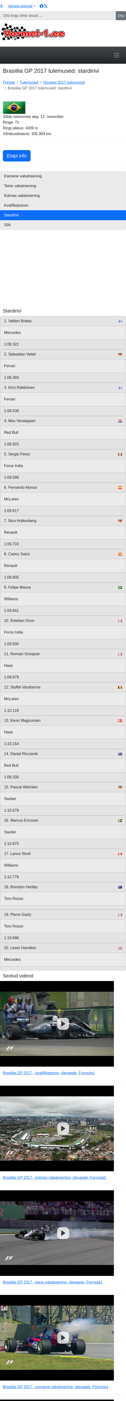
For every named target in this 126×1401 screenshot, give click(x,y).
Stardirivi (11, 215)
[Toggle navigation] (116, 55)
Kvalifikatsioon (16, 205)
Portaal (9, 82)
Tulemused (29, 82)
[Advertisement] (63, 274)
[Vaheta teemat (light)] (17, 6)
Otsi (121, 16)
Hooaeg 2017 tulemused (63, 82)
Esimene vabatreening (23, 176)
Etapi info (19, 155)
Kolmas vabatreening (22, 196)
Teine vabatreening (20, 186)
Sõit (7, 225)
